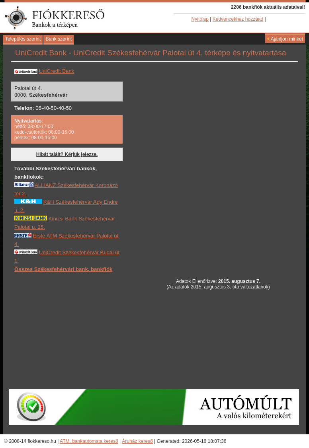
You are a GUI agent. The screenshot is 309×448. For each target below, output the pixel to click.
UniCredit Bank (56, 71)
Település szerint (23, 39)
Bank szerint (58, 39)
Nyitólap (200, 19)
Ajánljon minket (285, 39)
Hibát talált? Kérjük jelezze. (67, 154)
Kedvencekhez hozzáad (238, 19)
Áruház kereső (137, 441)
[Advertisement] (74, 330)
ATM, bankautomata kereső (89, 441)
